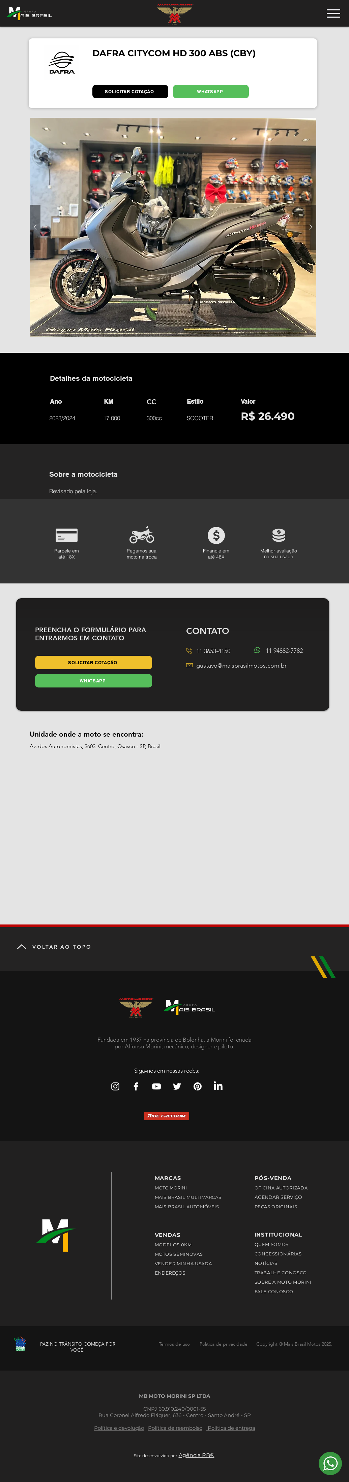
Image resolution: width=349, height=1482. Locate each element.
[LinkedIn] (218, 1086)
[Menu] (334, 13)
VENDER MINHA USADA (183, 1263)
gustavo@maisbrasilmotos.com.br (241, 665)
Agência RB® (196, 1455)
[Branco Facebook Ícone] (135, 1086)
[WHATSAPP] (211, 91)
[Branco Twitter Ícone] (177, 1086)
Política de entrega (230, 1428)
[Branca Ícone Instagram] (115, 1086)
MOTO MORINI (171, 1187)
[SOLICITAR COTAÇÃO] (130, 91)
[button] (173, 227)
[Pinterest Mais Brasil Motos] (197, 1086)
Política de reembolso (175, 1428)
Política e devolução (119, 1428)
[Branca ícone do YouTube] (156, 1086)
